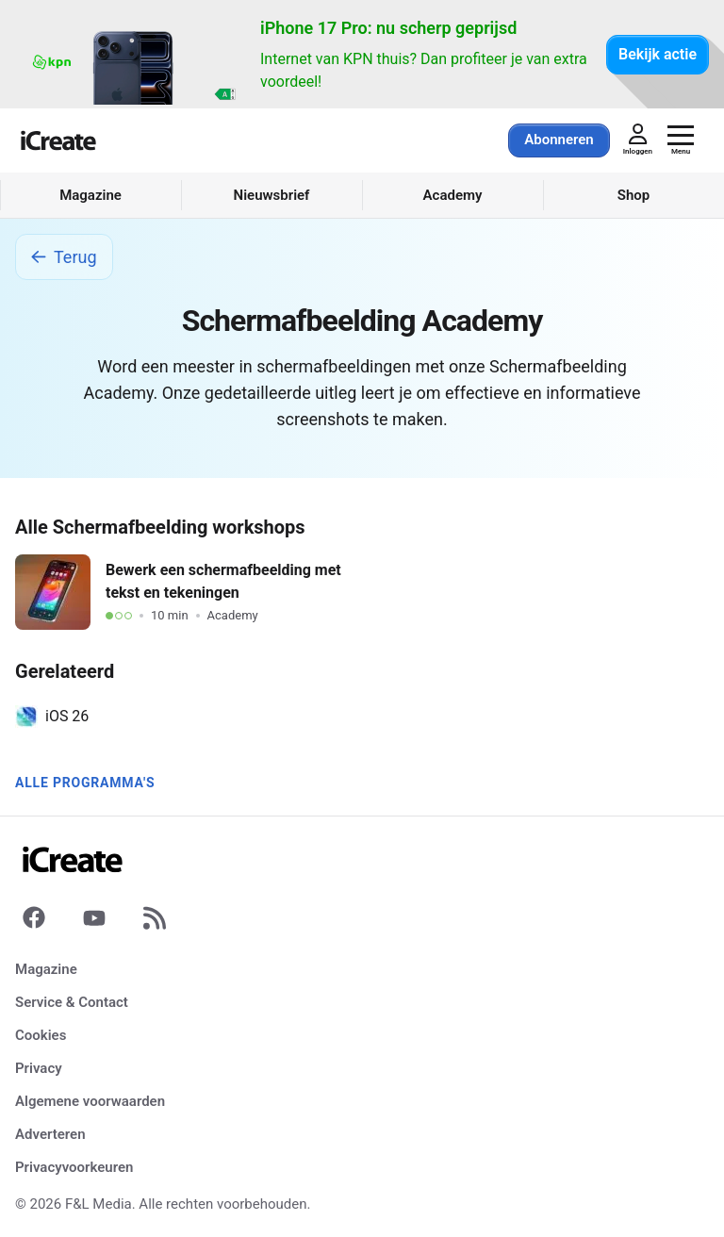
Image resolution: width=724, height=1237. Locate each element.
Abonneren (558, 139)
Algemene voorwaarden (90, 1101)
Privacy (38, 1068)
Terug (64, 257)
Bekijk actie (657, 54)
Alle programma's (85, 782)
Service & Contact (71, 1002)
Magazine (46, 969)
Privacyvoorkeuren (74, 1167)
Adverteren (50, 1134)
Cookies (40, 1035)
